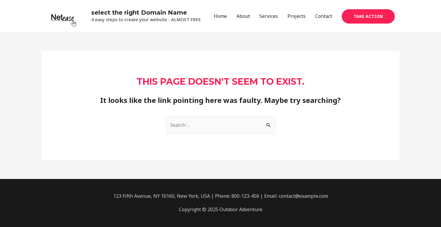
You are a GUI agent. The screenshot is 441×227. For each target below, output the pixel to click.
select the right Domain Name (139, 12)
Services (268, 16)
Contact (323, 16)
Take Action (368, 16)
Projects (296, 16)
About (243, 16)
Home (220, 16)
